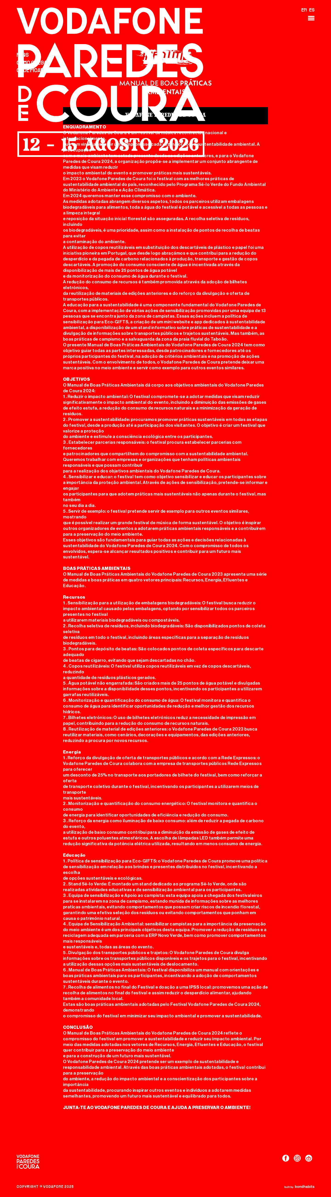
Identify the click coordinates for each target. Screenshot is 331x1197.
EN (304, 10)
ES (311, 10)
